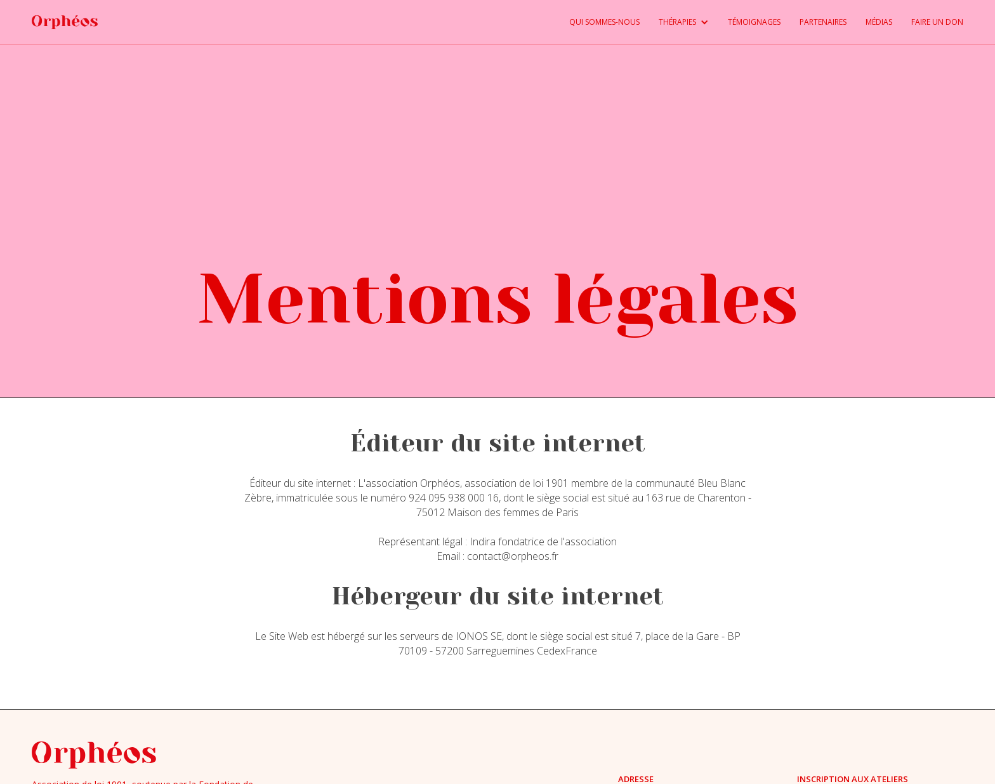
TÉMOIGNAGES (754, 22)
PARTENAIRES (823, 22)
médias (879, 22)
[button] (674, 22)
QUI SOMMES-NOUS (604, 22)
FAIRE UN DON (937, 22)
